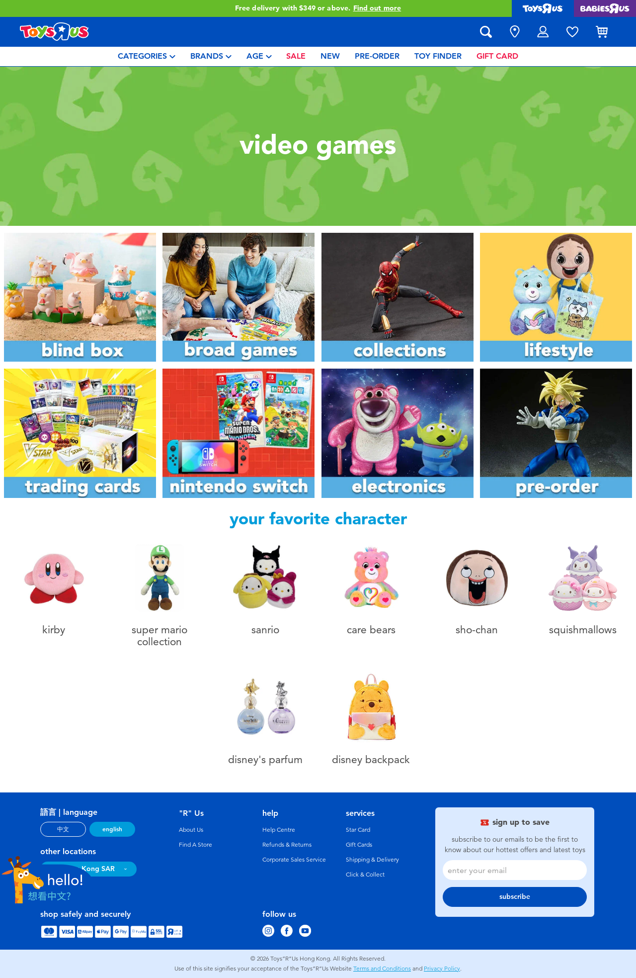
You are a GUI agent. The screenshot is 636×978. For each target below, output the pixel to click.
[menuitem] (146, 56)
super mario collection (159, 635)
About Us (191, 829)
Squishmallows (583, 629)
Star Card (358, 829)
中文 (63, 829)
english (112, 829)
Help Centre (278, 829)
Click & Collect (365, 874)
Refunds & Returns (287, 844)
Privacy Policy (442, 968)
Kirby (53, 629)
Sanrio (265, 629)
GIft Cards (359, 844)
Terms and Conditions (382, 968)
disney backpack (371, 759)
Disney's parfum (265, 759)
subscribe (514, 896)
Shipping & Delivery (372, 859)
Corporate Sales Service (294, 859)
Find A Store (195, 844)
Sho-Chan (477, 629)
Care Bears (371, 629)
